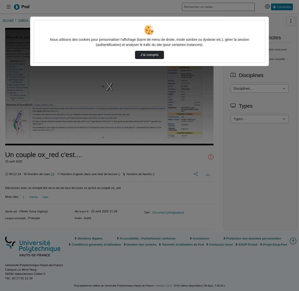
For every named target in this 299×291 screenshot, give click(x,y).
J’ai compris (149, 55)
